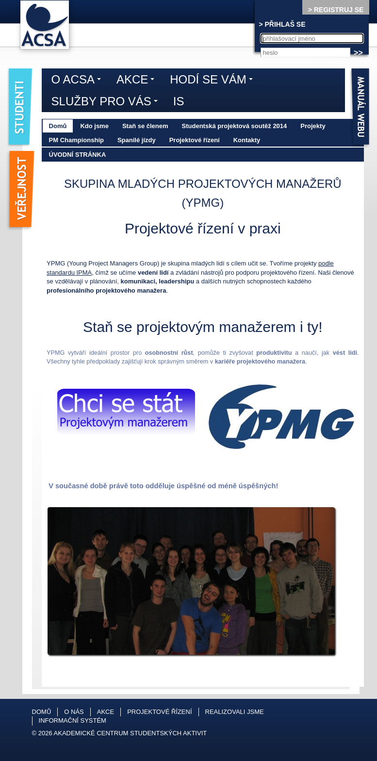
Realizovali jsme (234, 711)
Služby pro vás (107, 103)
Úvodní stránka (77, 154)
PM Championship (76, 140)
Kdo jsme (94, 126)
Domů (58, 126)
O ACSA (78, 81)
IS (178, 101)
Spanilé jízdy (136, 140)
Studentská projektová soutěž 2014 (234, 126)
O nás (73, 711)
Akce (137, 81)
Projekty (312, 126)
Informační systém (72, 720)
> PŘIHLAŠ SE (282, 24)
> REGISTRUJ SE (336, 10)
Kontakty (247, 140)
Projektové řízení (194, 140)
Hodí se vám (213, 81)
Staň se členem (145, 126)
